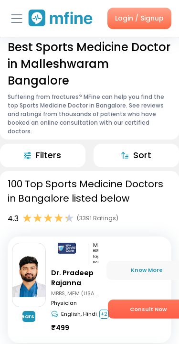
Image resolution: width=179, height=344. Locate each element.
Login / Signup (139, 18)
